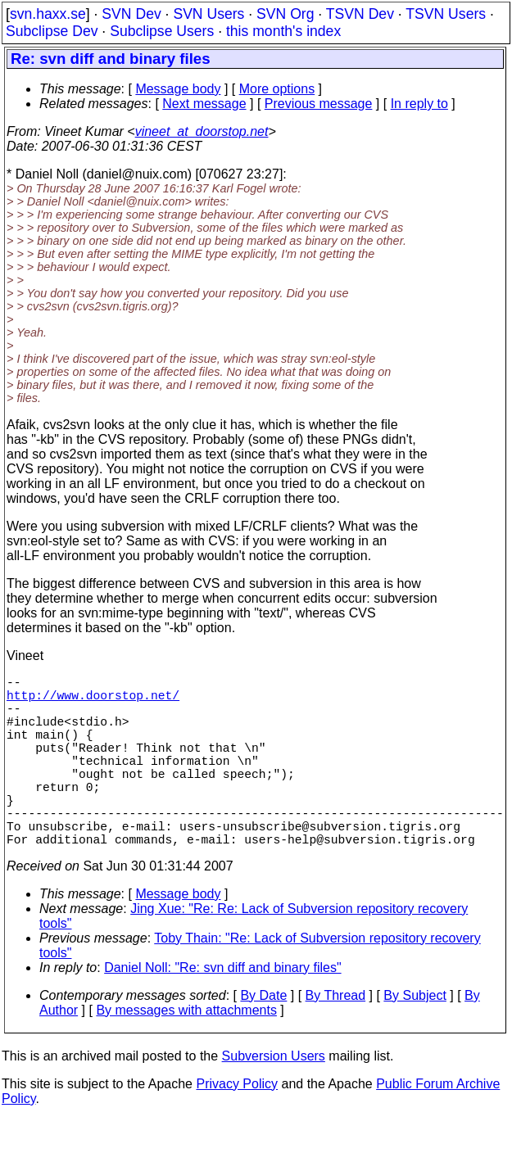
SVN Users (208, 14)
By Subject (414, 1038)
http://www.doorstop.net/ (93, 701)
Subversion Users (273, 1098)
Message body (177, 89)
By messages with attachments (186, 1053)
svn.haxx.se (48, 14)
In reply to (419, 104)
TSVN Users (446, 14)
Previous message (319, 104)
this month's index (283, 31)
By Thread (336, 1038)
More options (277, 89)
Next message (204, 104)
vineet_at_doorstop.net (202, 131)
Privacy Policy (237, 1126)
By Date (263, 1038)
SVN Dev (131, 14)
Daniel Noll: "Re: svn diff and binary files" (222, 1010)
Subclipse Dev (51, 31)
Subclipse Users (162, 31)
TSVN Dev (360, 14)
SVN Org (285, 14)
